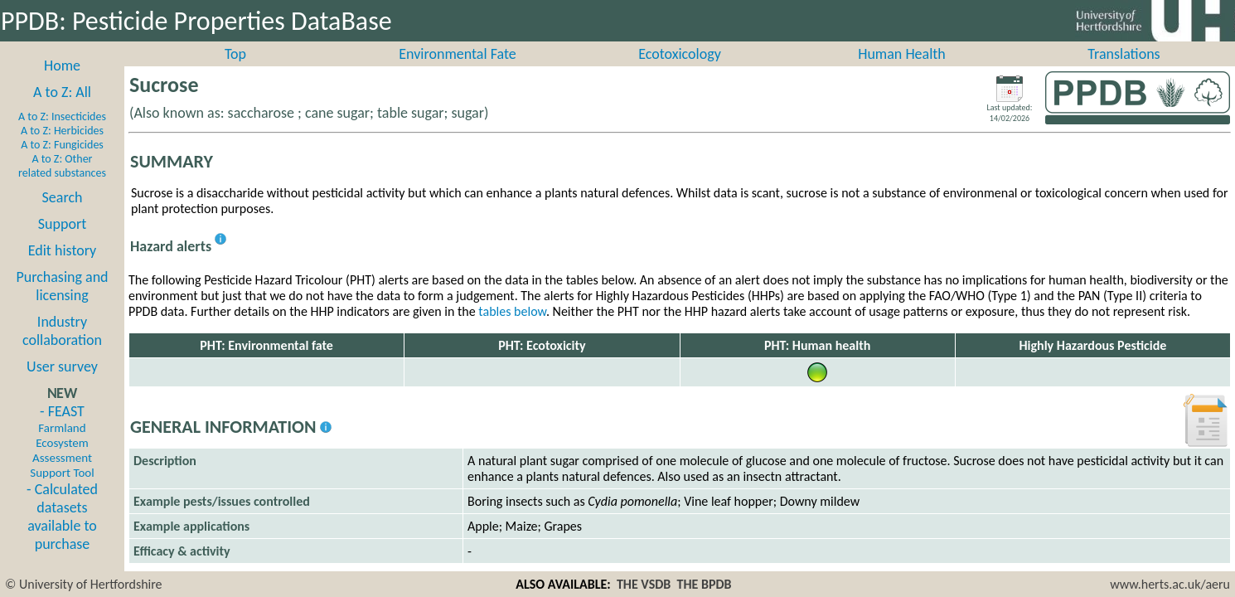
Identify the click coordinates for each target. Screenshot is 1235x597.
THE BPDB (704, 584)
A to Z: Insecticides (62, 135)
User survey (62, 385)
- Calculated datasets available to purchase (62, 534)
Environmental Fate (457, 72)
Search (62, 215)
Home (62, 84)
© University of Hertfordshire (83, 584)
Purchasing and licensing (62, 304)
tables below (512, 329)
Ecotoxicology (679, 72)
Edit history (62, 269)
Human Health (902, 72)
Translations (1123, 72)
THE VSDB (644, 584)
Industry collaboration (62, 349)
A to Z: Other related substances (62, 184)
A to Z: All (62, 110)
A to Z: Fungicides (62, 163)
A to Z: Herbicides (62, 149)
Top (235, 72)
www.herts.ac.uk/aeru (1170, 584)
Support (62, 242)
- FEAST (62, 459)
